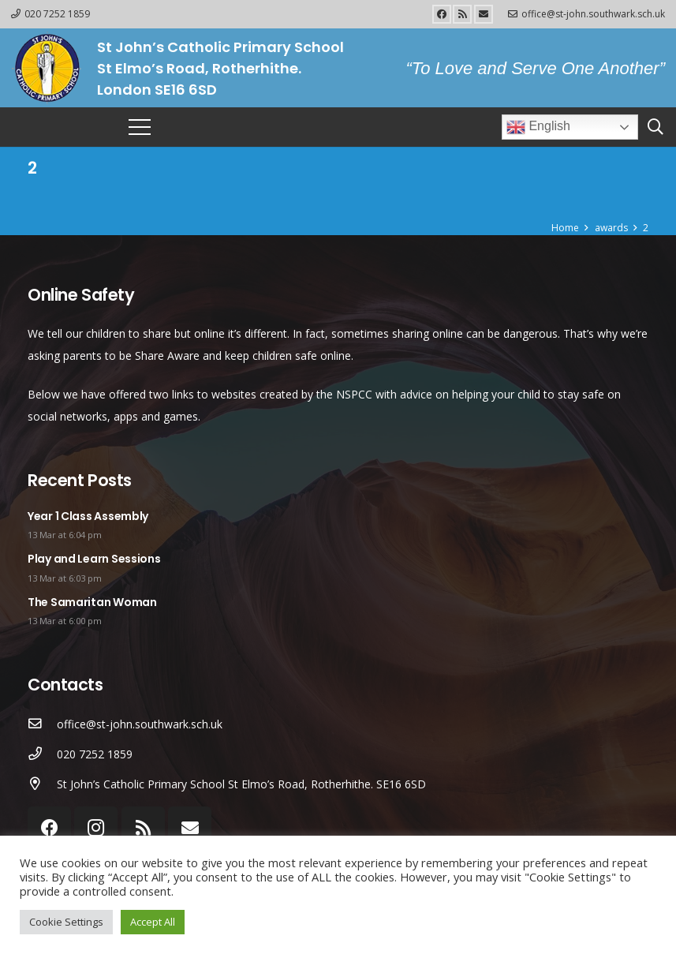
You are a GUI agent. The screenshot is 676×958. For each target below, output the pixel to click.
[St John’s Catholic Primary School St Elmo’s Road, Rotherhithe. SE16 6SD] (42, 784)
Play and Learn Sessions (94, 559)
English (538, 127)
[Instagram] (96, 828)
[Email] (483, 14)
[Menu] (139, 127)
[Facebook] (441, 14)
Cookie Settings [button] (66, 922)
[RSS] (462, 14)
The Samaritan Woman (92, 602)
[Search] (655, 126)
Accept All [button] (152, 922)
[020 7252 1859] (42, 754)
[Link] (46, 67)
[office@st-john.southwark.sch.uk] (42, 724)
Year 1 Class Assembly (88, 516)
